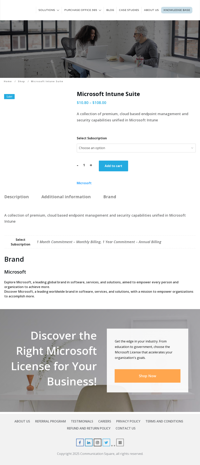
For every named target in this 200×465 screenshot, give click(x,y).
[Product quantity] (84, 165)
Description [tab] (16, 196)
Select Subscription (92, 138)
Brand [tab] (109, 196)
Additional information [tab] (66, 196)
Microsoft (84, 183)
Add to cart (113, 166)
